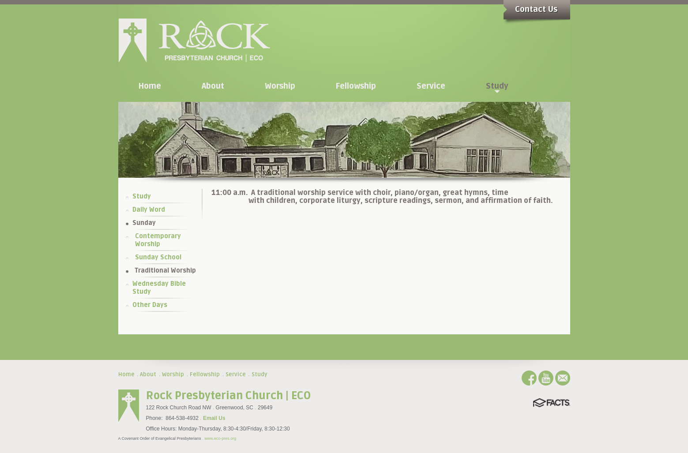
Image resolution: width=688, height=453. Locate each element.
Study (141, 196)
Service (236, 374)
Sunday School (158, 257)
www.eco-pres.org (220, 438)
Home (126, 374)
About (148, 374)
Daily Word (148, 209)
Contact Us (536, 9)
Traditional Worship (165, 270)
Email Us (214, 418)
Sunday (144, 223)
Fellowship (205, 374)
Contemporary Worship (158, 240)
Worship (173, 374)
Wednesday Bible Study (159, 288)
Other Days (149, 305)
